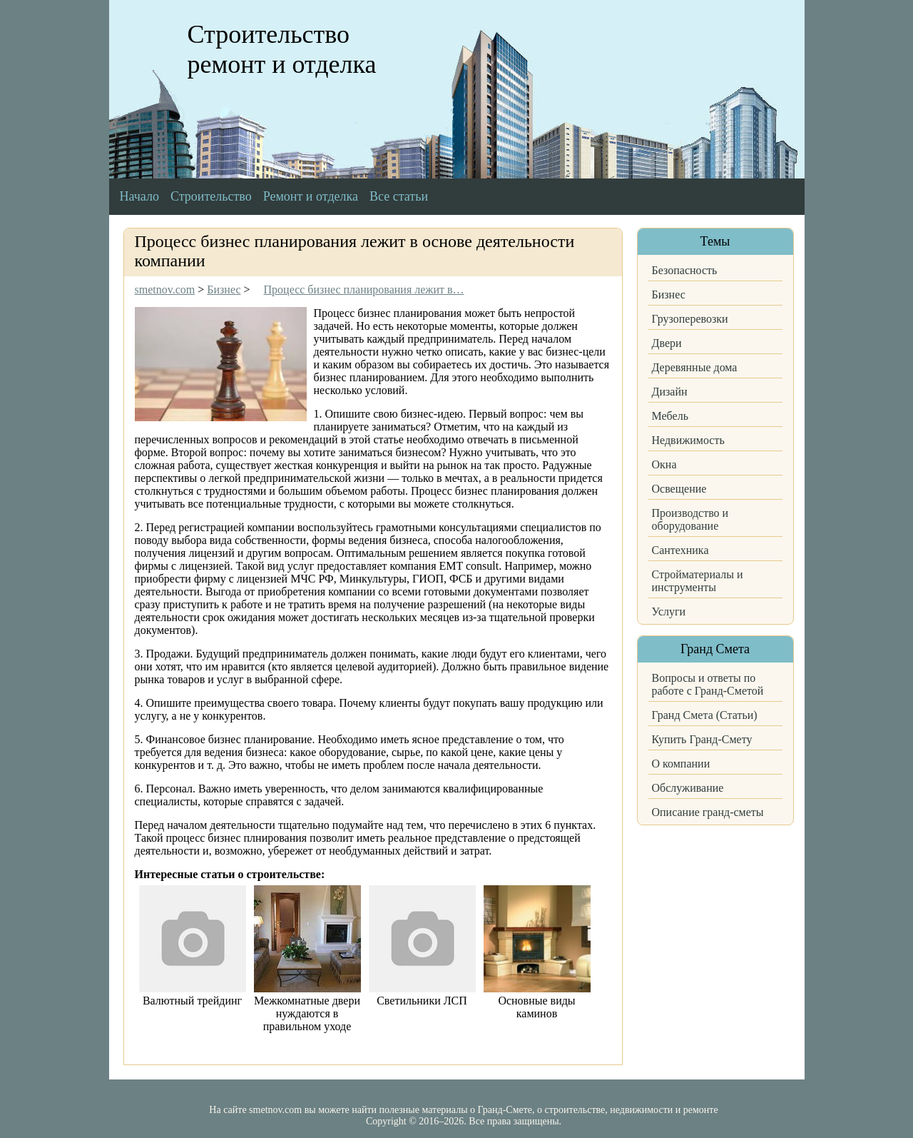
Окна (664, 464)
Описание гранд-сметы (708, 812)
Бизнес (668, 294)
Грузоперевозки (690, 319)
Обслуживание (688, 788)
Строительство (211, 196)
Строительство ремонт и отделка (282, 49)
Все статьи (398, 196)
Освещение (679, 489)
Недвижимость (688, 440)
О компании (681, 763)
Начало (139, 196)
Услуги (669, 611)
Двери (667, 343)
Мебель (670, 416)
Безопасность (685, 270)
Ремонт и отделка (310, 196)
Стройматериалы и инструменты (697, 580)
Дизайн (670, 392)
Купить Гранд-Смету (702, 739)
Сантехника (680, 550)
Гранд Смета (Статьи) (705, 715)
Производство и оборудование (690, 519)
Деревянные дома (695, 367)
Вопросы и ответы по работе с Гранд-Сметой (708, 684)
